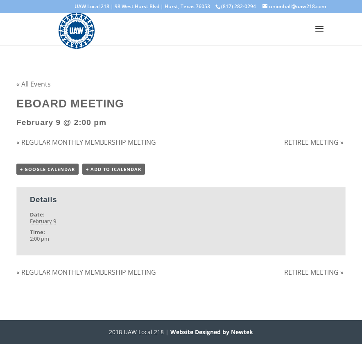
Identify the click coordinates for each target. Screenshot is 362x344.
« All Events (33, 84)
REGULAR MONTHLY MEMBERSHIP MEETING (86, 142)
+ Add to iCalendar (113, 169)
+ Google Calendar (47, 169)
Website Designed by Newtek (211, 332)
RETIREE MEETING (314, 142)
